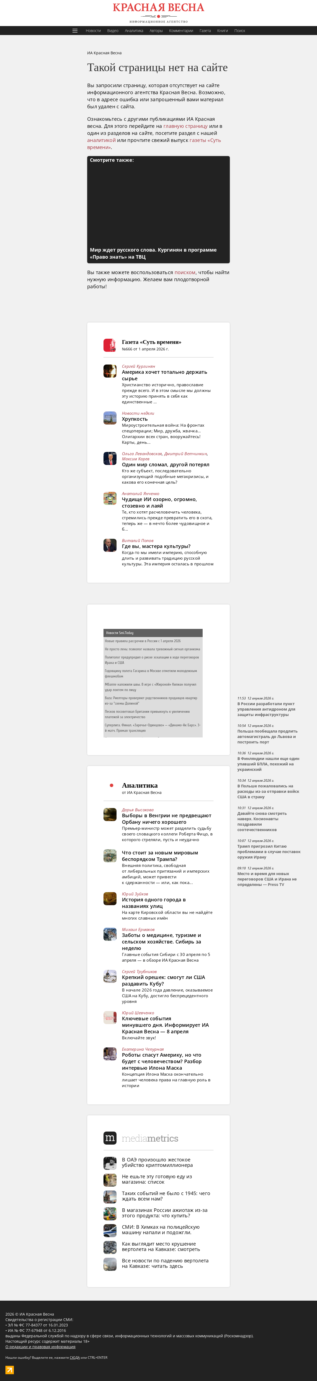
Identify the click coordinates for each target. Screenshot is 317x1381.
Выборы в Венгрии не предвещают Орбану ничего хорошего (166, 818)
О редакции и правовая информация (40, 1346)
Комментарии (181, 30)
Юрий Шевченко (138, 1012)
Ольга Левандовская (142, 453)
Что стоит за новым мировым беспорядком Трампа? (160, 855)
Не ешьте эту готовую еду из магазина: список (157, 1179)
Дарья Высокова (137, 809)
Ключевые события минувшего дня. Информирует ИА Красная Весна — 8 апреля (165, 1025)
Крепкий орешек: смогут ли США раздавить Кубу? (163, 980)
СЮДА (75, 1357)
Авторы (156, 30)
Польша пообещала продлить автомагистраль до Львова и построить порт (267, 736)
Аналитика (134, 30)
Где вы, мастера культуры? (156, 546)
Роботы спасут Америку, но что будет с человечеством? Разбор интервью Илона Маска (162, 1061)
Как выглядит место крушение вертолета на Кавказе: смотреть (161, 1246)
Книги (222, 30)
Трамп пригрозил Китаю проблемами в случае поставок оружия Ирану (269, 851)
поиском (185, 272)
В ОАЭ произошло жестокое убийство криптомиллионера (157, 1162)
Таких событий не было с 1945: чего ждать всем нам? (166, 1196)
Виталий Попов (137, 540)
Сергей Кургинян (138, 366)
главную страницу (186, 126)
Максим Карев (136, 458)
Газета (205, 30)
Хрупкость (135, 419)
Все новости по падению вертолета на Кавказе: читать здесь (165, 1263)
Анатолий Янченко (140, 493)
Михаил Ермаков (138, 929)
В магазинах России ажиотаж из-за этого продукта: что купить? (165, 1213)
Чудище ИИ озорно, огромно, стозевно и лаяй (159, 502)
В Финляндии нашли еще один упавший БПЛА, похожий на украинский (268, 764)
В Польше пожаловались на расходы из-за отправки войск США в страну (268, 791)
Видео (112, 30)
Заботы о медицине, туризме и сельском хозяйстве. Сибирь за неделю (161, 941)
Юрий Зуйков (135, 894)
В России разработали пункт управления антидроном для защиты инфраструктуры (266, 709)
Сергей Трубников (139, 971)
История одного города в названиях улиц (154, 902)
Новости (93, 30)
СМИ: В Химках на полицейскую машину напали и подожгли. (161, 1230)
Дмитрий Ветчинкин (185, 453)
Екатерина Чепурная (143, 1049)
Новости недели (138, 413)
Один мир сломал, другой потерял (165, 464)
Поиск (239, 30)
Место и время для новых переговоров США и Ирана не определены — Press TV (267, 879)
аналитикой (101, 140)
